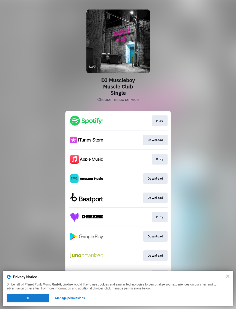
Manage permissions (70, 298)
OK (28, 298)
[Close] (228, 276)
